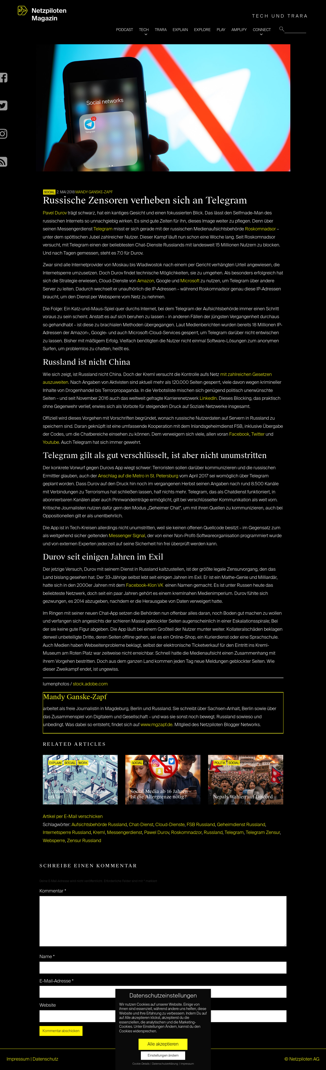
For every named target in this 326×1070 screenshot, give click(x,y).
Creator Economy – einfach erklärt (78, 794)
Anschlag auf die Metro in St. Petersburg (138, 476)
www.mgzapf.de (156, 725)
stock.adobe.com (90, 684)
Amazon (145, 281)
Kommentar (52, 891)
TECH (144, 30)
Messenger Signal (127, 536)
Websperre (54, 841)
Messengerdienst (124, 832)
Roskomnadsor (260, 229)
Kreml (99, 832)
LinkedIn (208, 398)
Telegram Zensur (263, 832)
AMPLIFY (239, 30)
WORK (82, 763)
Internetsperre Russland (67, 832)
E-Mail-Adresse (56, 981)
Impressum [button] (187, 1064)
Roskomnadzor (186, 832)
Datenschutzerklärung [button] (165, 1064)
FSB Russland (201, 825)
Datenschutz (45, 1059)
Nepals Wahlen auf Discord (243, 797)
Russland (213, 832)
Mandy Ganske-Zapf (94, 192)
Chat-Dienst (141, 825)
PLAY (221, 30)
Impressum (18, 1059)
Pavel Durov (55, 213)
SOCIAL (49, 192)
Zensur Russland (84, 841)
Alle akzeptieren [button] (163, 1044)
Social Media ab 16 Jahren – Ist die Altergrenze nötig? (160, 794)
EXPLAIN (180, 30)
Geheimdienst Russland (241, 825)
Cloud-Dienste (170, 825)
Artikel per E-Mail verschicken (73, 816)
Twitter (258, 434)
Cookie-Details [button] (141, 1064)
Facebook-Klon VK (144, 585)
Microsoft (189, 281)
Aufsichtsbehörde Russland (99, 825)
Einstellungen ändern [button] (163, 1055)
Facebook (239, 434)
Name (47, 957)
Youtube (51, 442)
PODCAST (124, 30)
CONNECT (262, 30)
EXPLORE (202, 30)
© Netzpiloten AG (301, 1059)
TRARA (161, 30)
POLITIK (219, 763)
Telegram (103, 229)
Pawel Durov (156, 832)
